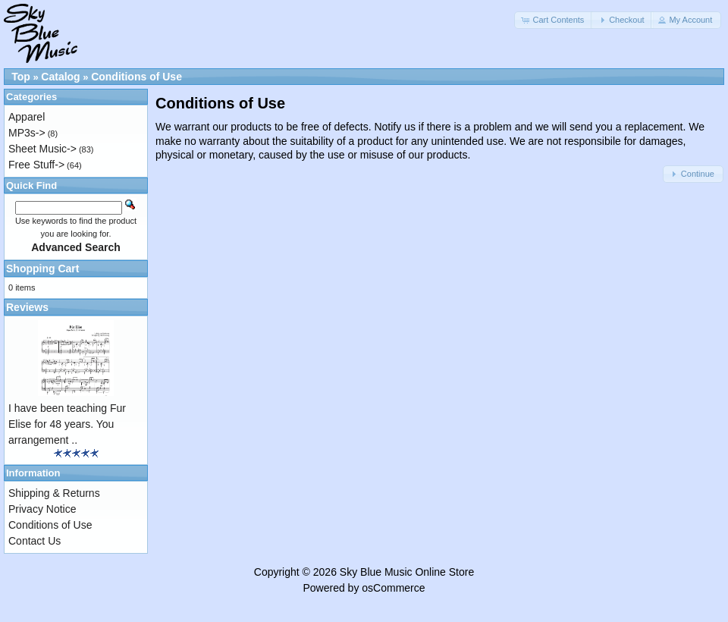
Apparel (26, 117)
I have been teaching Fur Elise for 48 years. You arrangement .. (67, 424)
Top (20, 77)
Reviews (27, 307)
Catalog (60, 77)
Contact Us (34, 541)
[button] (553, 20)
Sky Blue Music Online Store (407, 572)
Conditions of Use (136, 77)
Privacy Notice (42, 509)
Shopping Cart (42, 268)
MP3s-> (27, 133)
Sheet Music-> (42, 149)
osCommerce (393, 588)
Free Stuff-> (36, 165)
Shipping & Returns (54, 493)
